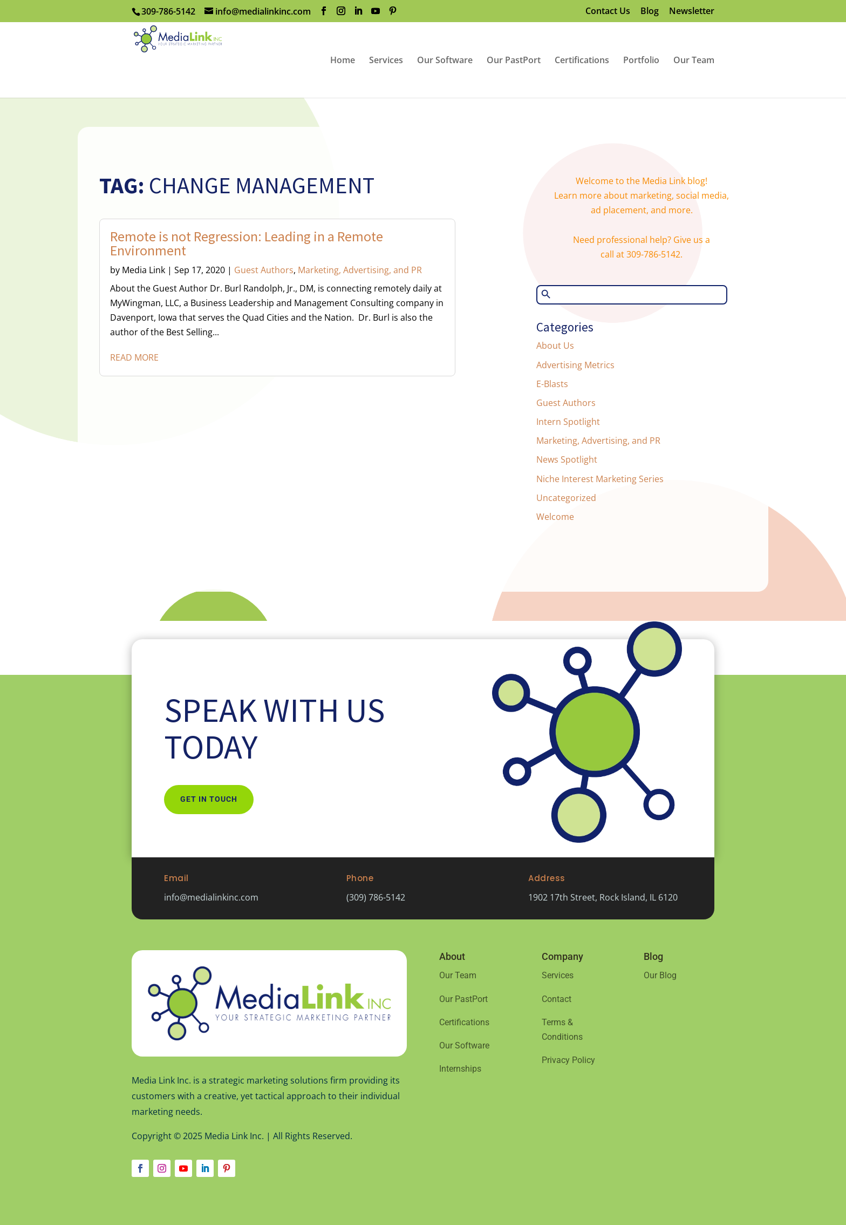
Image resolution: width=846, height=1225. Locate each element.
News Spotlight (566, 459)
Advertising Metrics (575, 365)
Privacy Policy (568, 1060)
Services (558, 975)
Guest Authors (264, 270)
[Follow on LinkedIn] (205, 1168)
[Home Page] (215, 59)
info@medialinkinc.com (211, 897)
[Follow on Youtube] (183, 1168)
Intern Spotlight (568, 422)
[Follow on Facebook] (140, 1168)
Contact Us (607, 11)
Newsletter (691, 11)
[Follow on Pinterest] (226, 1168)
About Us (555, 345)
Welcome (555, 517)
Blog (649, 11)
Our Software (464, 1045)
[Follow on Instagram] (161, 1168)
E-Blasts (552, 384)
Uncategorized (566, 498)
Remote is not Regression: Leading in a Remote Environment (246, 243)
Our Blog (660, 975)
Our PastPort (463, 999)
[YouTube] (375, 11)
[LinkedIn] (358, 11)
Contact (556, 999)
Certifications (464, 1022)
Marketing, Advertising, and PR (360, 270)
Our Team (457, 975)
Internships (460, 1069)
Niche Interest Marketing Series (600, 479)
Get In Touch (208, 799)
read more (134, 357)
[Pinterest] (392, 11)
